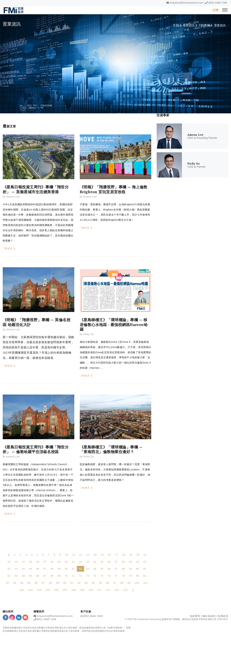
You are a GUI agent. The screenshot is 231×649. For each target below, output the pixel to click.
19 (130, 554)
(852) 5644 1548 (93, 616)
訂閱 (215, 10)
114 (125, 590)
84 (21, 583)
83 (14, 583)
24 (23, 562)
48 (51, 569)
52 (80, 569)
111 (99, 590)
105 (47, 590)
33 (87, 562)
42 (9, 569)
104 (39, 590)
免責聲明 (195, 616)
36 (109, 562)
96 (107, 583)
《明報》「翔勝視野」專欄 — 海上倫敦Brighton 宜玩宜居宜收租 (113, 189)
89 (57, 583)
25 (30, 562)
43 (16, 569)
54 (94, 569)
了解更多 (9, 248)
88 (50, 583)
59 (130, 569)
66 (37, 576)
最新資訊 (189, 25)
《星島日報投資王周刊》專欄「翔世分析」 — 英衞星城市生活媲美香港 (36, 189)
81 (144, 576)
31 (73, 562)
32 (80, 562)
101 (145, 583)
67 (44, 576)
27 (44, 562)
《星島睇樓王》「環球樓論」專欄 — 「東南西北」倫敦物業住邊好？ (111, 449)
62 (9, 576)
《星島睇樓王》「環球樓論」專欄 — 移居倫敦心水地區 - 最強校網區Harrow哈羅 (114, 324)
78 (123, 576)
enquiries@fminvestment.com (186, 2)
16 (109, 554)
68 (51, 576)
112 (108, 590)
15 (102, 554)
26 (37, 562)
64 (23, 576)
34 (94, 562)
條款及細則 (209, 616)
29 (59, 562)
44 (23, 569)
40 (137, 562)
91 (71, 583)
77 (116, 576)
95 (100, 583)
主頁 (176, 25)
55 (101, 569)
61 (144, 569)
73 (87, 576)
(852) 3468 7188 (217, 2)
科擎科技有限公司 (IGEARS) (213, 619)
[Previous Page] (8, 555)
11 (73, 554)
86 (36, 583)
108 (73, 590)
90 (64, 583)
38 (123, 562)
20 (138, 554)
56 (109, 569)
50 (66, 569)
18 (123, 554)
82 (7, 583)
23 (16, 562)
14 (95, 554)
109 (82, 590)
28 (51, 562)
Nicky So (88, 334)
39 (130, 562)
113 (116, 590)
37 (116, 562)
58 (123, 569)
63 (16, 576)
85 (28, 583)
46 (37, 569)
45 (30, 569)
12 (80, 554)
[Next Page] (133, 590)
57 (116, 569)
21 (145, 554)
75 (101, 576)
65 (30, 576)
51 (73, 569)
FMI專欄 (204, 25)
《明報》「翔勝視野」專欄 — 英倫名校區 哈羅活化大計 (36, 322)
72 (80, 576)
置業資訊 (220, 25)
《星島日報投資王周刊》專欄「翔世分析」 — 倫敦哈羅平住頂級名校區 (36, 449)
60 (137, 569)
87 (43, 583)
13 (88, 554)
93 (86, 583)
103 (30, 590)
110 (91, 590)
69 (59, 576)
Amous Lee (13, 196)
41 (144, 562)
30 (66, 562)
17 (116, 554)
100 (137, 583)
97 (114, 583)
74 (94, 576)
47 (44, 569)
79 (130, 576)
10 (66, 554)
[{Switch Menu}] (224, 10)
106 (56, 590)
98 (121, 583)
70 (66, 576)
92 (78, 583)
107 (65, 590)
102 (21, 590)
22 (9, 562)
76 (109, 576)
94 (93, 583)
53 (87, 569)
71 (73, 576)
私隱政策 (223, 616)
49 (59, 569)
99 (128, 583)
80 (137, 576)
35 (101, 562)
